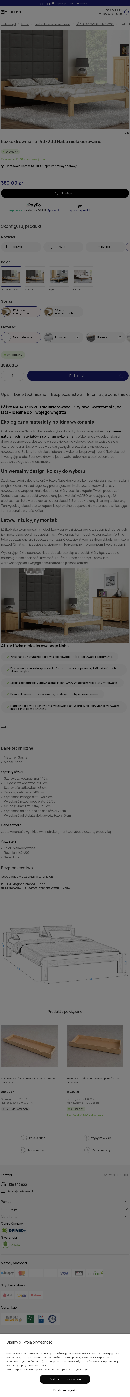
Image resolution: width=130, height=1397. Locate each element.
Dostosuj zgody (65, 1390)
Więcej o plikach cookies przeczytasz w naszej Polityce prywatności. (47, 1369)
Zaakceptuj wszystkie (65, 1379)
